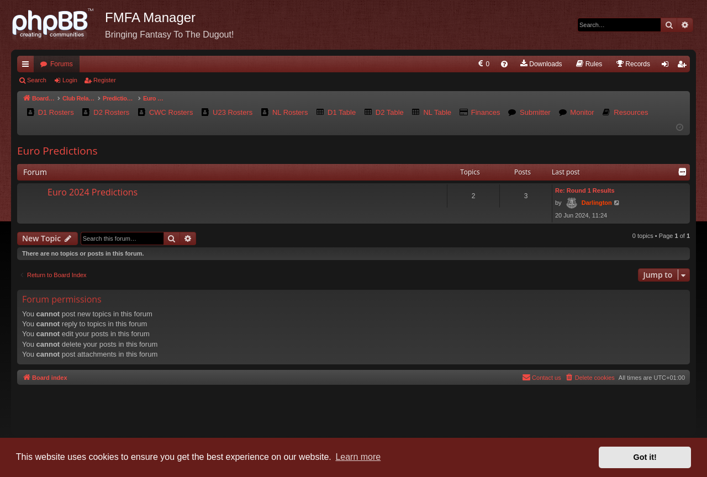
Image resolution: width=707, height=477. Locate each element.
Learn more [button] (358, 457)
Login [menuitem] (667, 66)
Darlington (597, 202)
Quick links (28, 66)
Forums (61, 64)
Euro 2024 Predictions (93, 192)
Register (104, 80)
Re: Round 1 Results (585, 190)
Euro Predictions (57, 151)
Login (69, 80)
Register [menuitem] (684, 66)
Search (36, 80)
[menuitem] (483, 64)
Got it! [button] (645, 457)
